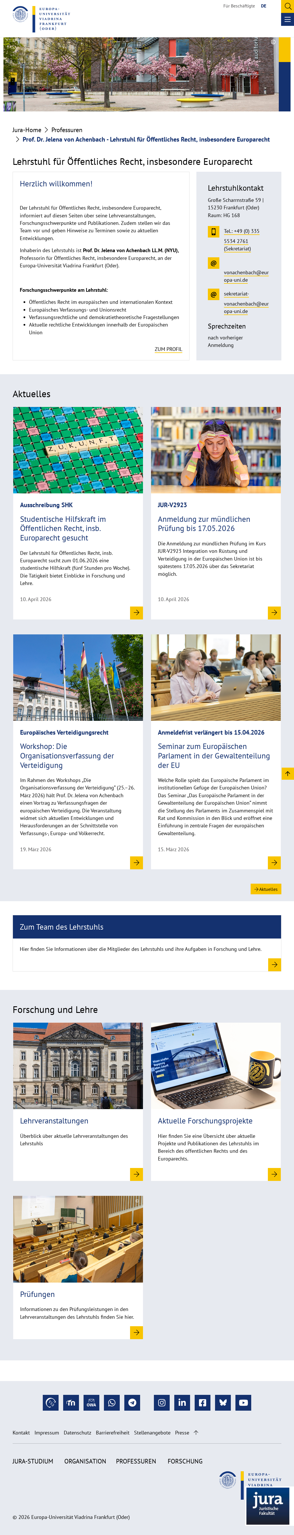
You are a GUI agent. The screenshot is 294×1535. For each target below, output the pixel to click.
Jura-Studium (33, 1461)
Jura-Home (27, 130)
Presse (182, 1432)
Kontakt (21, 1432)
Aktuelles (266, 889)
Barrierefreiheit (112, 1432)
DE (263, 6)
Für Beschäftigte (239, 6)
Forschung (185, 1461)
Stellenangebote (152, 1432)
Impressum (46, 1432)
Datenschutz (77, 1432)
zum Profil (168, 349)
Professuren (66, 130)
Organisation (85, 1461)
